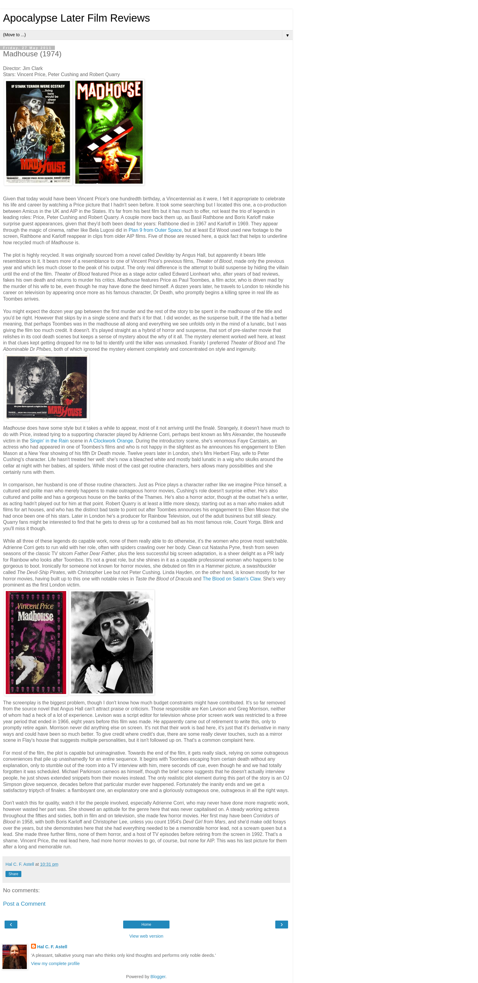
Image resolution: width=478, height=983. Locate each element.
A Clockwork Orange (111, 440)
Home (146, 924)
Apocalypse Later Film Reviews (76, 18)
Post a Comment (24, 903)
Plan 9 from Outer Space (155, 230)
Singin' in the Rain (49, 440)
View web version (146, 936)
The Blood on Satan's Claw (232, 578)
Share (13, 874)
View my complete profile (55, 963)
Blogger (158, 976)
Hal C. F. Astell (52, 946)
